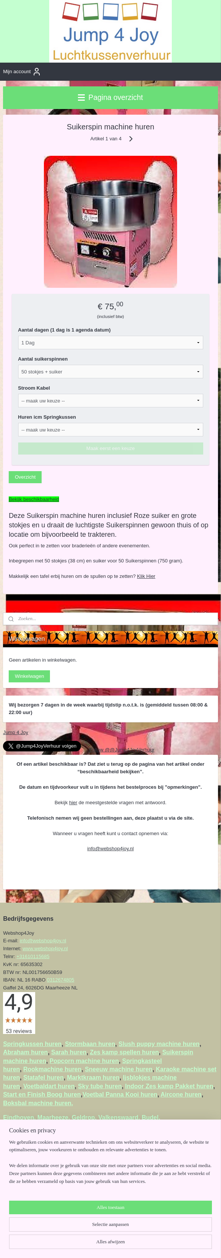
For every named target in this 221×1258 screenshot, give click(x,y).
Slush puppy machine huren (158, 1044)
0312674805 (60, 980)
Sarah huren (68, 1052)
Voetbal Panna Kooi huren (119, 1094)
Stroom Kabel (34, 388)
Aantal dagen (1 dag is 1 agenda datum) (64, 330)
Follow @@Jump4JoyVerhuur (121, 750)
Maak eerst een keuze (110, 448)
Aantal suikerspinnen (43, 359)
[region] (110, 1165)
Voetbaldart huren (49, 1086)
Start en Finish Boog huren (42, 1094)
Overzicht (25, 477)
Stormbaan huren (90, 1044)
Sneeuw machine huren (119, 1069)
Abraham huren (25, 1052)
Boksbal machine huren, (38, 1103)
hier (73, 802)
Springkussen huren (32, 1044)
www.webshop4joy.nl (45, 948)
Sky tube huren (100, 1086)
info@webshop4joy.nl (110, 848)
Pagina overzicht (110, 97)
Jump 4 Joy (15, 732)
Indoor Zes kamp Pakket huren (169, 1086)
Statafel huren (43, 1077)
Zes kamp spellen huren (124, 1052)
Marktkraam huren (93, 1077)
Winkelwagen (29, 676)
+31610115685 (33, 956)
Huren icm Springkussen (47, 417)
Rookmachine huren (52, 1069)
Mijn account (22, 71)
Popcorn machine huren (84, 1061)
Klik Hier (146, 576)
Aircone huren (180, 1094)
